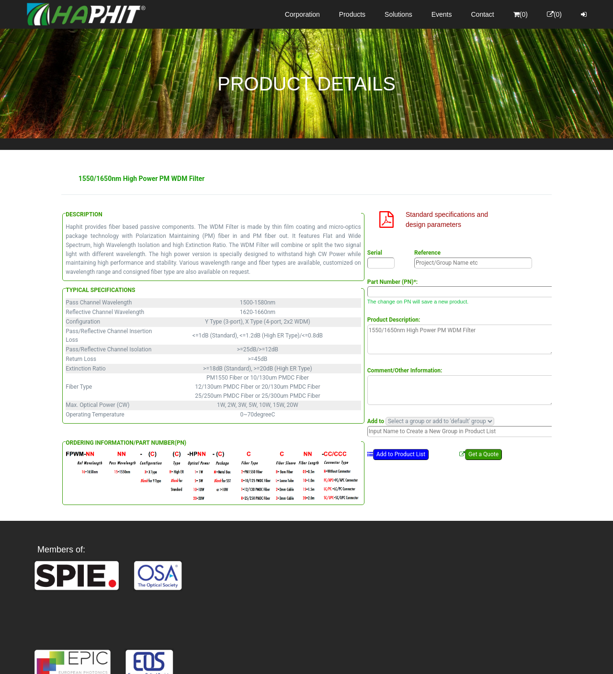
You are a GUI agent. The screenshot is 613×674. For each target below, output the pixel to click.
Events (441, 14)
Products (352, 14)
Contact (482, 14)
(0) (520, 14)
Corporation (302, 14)
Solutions (398, 14)
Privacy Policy (362, 658)
